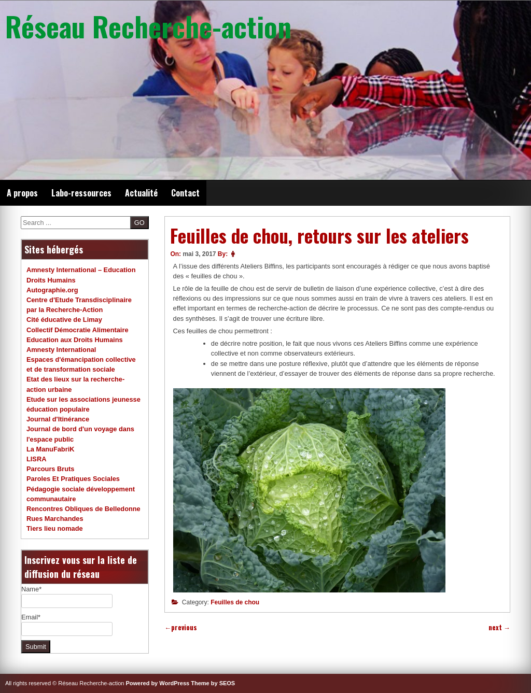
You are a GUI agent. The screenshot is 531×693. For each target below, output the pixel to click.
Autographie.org (52, 290)
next (499, 627)
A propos (22, 193)
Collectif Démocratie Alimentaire (77, 330)
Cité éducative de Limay (64, 319)
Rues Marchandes (54, 518)
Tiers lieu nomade (54, 528)
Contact (185, 193)
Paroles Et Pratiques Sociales (73, 479)
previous (180, 627)
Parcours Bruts (50, 469)
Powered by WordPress (158, 683)
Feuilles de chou (235, 602)
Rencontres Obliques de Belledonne (83, 509)
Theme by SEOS (213, 683)
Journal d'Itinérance (57, 419)
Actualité (141, 193)
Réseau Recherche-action (148, 26)
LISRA (36, 459)
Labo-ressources (81, 193)
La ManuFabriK (50, 449)
